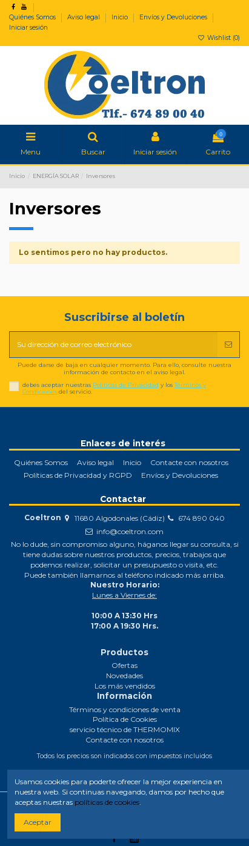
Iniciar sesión (28, 27)
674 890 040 (201, 518)
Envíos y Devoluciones (174, 17)
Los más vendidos (125, 685)
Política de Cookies (125, 719)
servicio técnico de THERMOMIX (125, 729)
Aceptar (37, 822)
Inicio (120, 17)
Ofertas (124, 665)
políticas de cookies (107, 802)
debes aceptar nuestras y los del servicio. (114, 388)
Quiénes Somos (33, 17)
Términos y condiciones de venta (125, 709)
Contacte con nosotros (189, 462)
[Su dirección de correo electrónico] (113, 344)
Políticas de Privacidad (126, 385)
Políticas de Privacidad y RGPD (78, 475)
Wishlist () (219, 38)
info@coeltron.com (130, 531)
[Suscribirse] (228, 344)
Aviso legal (84, 17)
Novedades (124, 675)
